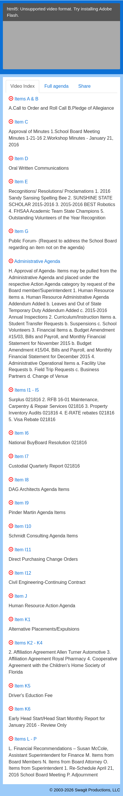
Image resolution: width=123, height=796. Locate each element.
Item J (18, 596)
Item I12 (20, 573)
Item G (18, 231)
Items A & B (23, 98)
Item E (18, 181)
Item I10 (20, 526)
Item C (18, 121)
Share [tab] (84, 86)
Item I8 (19, 479)
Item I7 (19, 456)
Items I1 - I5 (24, 390)
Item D (18, 158)
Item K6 (20, 709)
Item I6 (19, 433)
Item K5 (20, 685)
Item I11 (20, 549)
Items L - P (23, 739)
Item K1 (20, 619)
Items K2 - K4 (25, 642)
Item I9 (19, 502)
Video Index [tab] (22, 86)
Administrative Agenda (34, 261)
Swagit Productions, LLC (97, 790)
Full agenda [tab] (56, 86)
